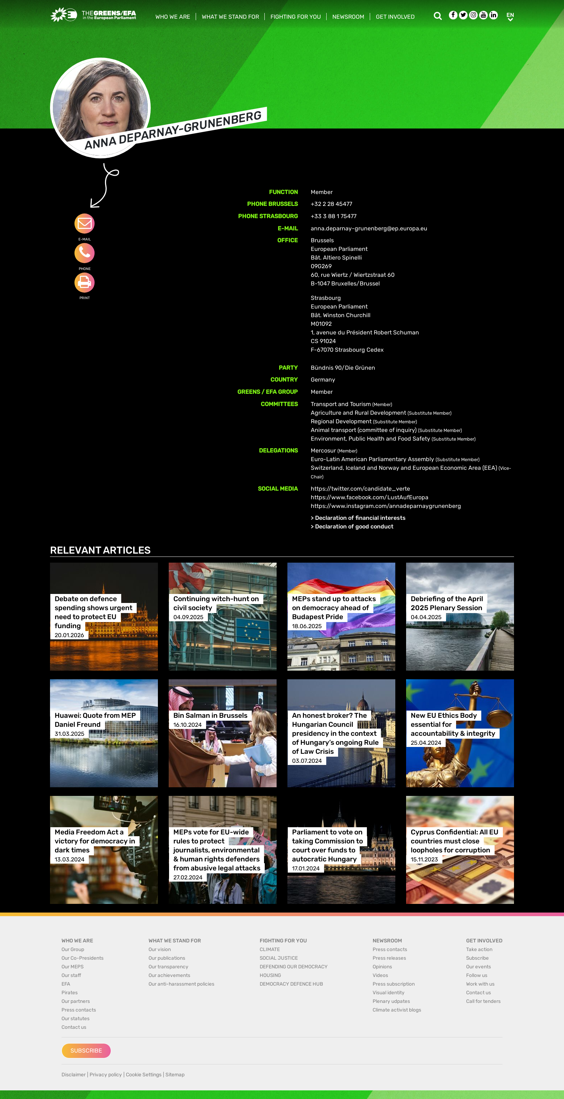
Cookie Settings (144, 1075)
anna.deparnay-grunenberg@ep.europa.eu (369, 228)
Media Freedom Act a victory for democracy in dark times (95, 841)
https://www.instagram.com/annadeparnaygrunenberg (386, 506)
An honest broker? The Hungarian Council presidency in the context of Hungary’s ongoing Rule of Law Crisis (335, 734)
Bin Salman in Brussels (210, 716)
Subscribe (86, 1050)
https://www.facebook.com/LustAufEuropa (369, 497)
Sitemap (175, 1075)
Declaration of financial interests (360, 517)
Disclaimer (74, 1075)
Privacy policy (106, 1075)
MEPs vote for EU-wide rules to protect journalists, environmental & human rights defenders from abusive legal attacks (216, 850)
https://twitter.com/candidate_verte (360, 488)
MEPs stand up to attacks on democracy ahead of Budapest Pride (334, 608)
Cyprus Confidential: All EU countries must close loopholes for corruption (455, 841)
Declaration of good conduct (354, 526)
